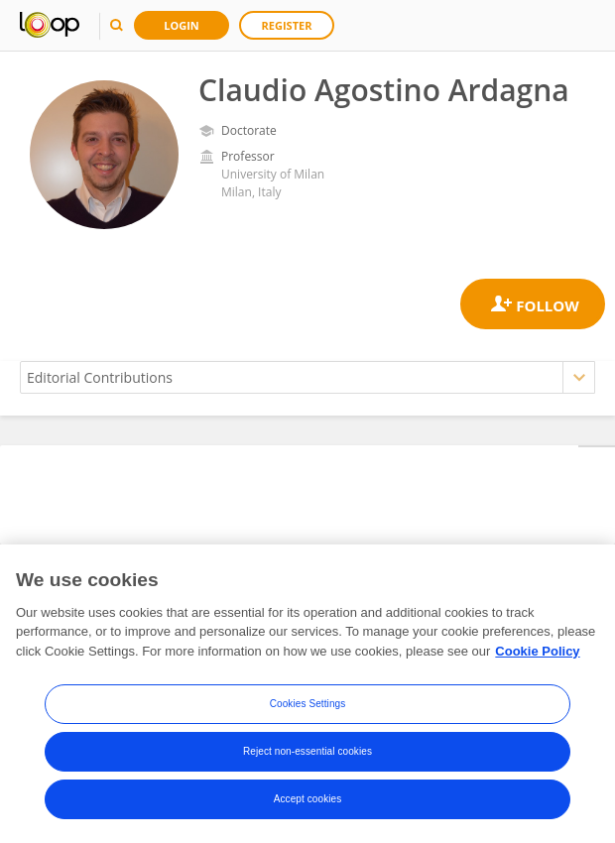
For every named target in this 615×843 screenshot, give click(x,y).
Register (287, 25)
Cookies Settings (308, 707)
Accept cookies (308, 802)
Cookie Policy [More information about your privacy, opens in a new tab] (537, 654)
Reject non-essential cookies (307, 755)
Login (181, 25)
